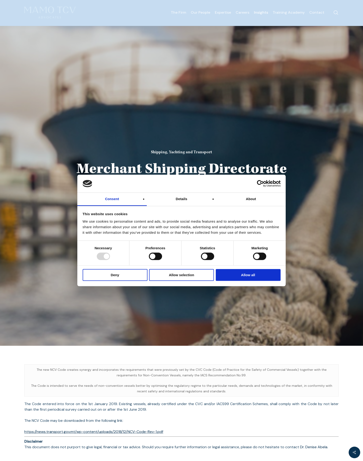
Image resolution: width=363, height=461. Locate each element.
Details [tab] (181, 199)
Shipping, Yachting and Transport (181, 152)
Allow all (248, 275)
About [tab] (251, 199)
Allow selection (181, 275)
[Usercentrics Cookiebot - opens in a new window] (260, 183)
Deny (115, 275)
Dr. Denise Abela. (314, 447)
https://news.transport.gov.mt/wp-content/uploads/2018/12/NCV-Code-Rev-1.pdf (93, 431)
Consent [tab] (112, 199)
